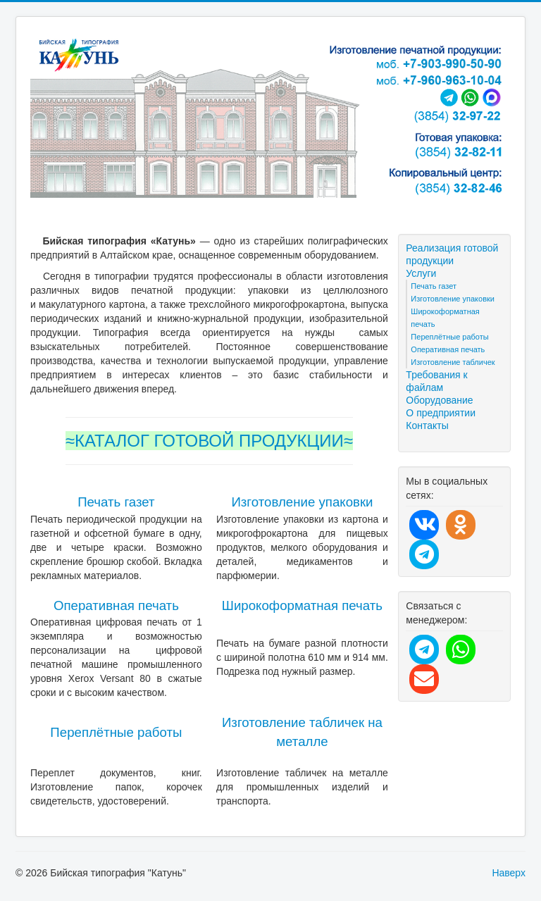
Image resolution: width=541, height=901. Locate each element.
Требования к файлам (436, 381)
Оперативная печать (116, 605)
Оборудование (439, 400)
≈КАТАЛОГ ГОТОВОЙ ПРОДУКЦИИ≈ (209, 440)
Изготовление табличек (453, 362)
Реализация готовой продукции (452, 254)
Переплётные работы (116, 732)
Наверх (509, 872)
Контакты (427, 425)
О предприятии (440, 412)
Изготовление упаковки (302, 502)
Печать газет (116, 502)
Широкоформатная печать (302, 605)
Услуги (421, 273)
